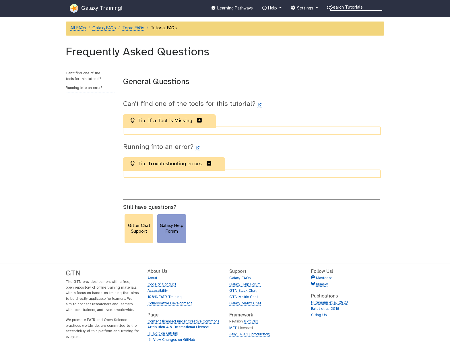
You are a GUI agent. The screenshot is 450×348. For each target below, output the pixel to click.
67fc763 (251, 321)
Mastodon (324, 278)
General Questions (157, 82)
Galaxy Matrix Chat (245, 303)
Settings (302, 9)
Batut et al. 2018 (325, 309)
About (152, 278)
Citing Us (319, 315)
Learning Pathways (232, 9)
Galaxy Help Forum (245, 284)
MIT (233, 328)
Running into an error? (84, 88)
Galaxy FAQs (104, 28)
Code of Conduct (162, 284)
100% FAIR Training (165, 297)
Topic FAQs (133, 28)
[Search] (356, 7)
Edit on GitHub (163, 334)
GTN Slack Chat (243, 291)
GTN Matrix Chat (243, 297)
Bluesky (321, 284)
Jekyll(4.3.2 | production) (249, 334)
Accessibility (158, 291)
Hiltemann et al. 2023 (329, 302)
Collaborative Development (170, 303)
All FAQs (78, 28)
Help (270, 9)
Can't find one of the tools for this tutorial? (83, 76)
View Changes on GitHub (171, 340)
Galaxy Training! (96, 8)
